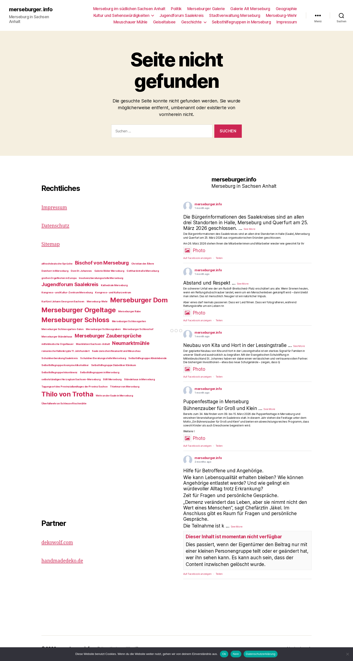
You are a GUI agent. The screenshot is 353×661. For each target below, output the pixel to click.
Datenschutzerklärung (260, 654)
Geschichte (191, 22)
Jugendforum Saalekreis (181, 15)
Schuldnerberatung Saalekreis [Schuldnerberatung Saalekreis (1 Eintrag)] (59, 358)
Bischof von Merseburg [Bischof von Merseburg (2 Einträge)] (102, 263)
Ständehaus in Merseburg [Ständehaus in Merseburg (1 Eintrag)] (139, 379)
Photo (194, 250)
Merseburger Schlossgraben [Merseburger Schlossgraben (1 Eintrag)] (103, 329)
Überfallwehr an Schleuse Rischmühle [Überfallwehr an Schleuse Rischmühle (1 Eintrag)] (63, 403)
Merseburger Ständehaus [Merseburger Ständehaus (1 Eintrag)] (56, 336)
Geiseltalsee (164, 22)
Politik (176, 8)
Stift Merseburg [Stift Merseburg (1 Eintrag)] (112, 379)
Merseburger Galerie (206, 8)
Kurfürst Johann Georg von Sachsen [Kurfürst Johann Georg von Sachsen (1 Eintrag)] (62, 301)
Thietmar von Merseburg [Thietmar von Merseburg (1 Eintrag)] (124, 386)
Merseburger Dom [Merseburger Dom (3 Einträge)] (139, 300)
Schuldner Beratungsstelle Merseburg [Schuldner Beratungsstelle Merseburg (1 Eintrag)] (103, 358)
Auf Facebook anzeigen (197, 258)
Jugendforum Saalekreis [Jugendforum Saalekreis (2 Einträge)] (69, 284)
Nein (236, 654)
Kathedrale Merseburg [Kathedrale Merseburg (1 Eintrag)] (114, 285)
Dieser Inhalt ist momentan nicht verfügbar (234, 536)
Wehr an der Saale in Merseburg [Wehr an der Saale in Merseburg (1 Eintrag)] (114, 395)
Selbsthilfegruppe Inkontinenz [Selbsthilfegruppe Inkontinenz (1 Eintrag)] (59, 372)
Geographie (286, 8)
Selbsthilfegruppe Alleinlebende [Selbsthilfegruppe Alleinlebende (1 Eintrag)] (147, 358)
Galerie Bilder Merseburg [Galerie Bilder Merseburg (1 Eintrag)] (109, 270)
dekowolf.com (57, 543)
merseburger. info (30, 9)
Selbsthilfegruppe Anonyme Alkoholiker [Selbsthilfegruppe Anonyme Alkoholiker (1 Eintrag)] (65, 365)
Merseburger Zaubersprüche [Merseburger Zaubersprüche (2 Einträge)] (108, 336)
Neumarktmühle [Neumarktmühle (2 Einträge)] (130, 343)
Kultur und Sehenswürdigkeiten (121, 15)
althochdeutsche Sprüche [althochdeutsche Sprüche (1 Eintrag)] (56, 263)
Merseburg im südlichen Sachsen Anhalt (129, 8)
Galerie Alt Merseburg (250, 8)
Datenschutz (55, 226)
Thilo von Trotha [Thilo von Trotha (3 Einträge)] (67, 394)
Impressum (286, 22)
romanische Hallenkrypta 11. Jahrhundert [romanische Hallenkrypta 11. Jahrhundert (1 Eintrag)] (65, 351)
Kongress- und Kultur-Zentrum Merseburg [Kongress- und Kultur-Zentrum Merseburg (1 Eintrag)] (67, 292)
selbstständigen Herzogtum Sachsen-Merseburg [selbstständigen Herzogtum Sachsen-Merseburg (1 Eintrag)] (70, 379)
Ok (224, 654)
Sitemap (50, 244)
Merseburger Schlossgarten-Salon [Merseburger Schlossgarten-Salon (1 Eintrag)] (62, 329)
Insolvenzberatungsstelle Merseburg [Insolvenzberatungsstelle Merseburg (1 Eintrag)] (101, 278)
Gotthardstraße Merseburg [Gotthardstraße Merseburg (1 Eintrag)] (143, 270)
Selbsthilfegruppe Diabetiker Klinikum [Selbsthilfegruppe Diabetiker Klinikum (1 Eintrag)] (113, 365)
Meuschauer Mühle (130, 22)
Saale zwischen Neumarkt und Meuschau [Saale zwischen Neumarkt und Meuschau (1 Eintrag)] (116, 351)
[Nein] (347, 654)
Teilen (219, 258)
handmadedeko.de (62, 561)
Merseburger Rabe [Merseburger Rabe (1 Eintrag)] (129, 311)
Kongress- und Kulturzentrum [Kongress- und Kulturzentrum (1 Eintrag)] (113, 292)
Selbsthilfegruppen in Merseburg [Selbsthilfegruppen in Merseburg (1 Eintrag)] (99, 372)
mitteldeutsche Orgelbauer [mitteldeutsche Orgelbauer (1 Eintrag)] (57, 344)
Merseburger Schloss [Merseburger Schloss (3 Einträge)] (75, 320)
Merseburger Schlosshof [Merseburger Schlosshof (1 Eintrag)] (138, 329)
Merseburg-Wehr (281, 15)
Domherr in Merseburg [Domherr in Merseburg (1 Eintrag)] (54, 270)
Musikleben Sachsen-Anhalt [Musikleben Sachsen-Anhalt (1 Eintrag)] (93, 344)
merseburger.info (208, 204)
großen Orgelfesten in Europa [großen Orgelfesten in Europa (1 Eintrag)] (58, 278)
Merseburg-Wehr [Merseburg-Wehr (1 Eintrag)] (97, 301)
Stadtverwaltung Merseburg (234, 15)
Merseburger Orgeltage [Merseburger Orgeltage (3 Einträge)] (78, 310)
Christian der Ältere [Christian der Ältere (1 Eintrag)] (142, 263)
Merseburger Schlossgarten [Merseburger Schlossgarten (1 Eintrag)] (129, 321)
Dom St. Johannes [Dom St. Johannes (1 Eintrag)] (81, 270)
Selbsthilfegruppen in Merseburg (241, 22)
